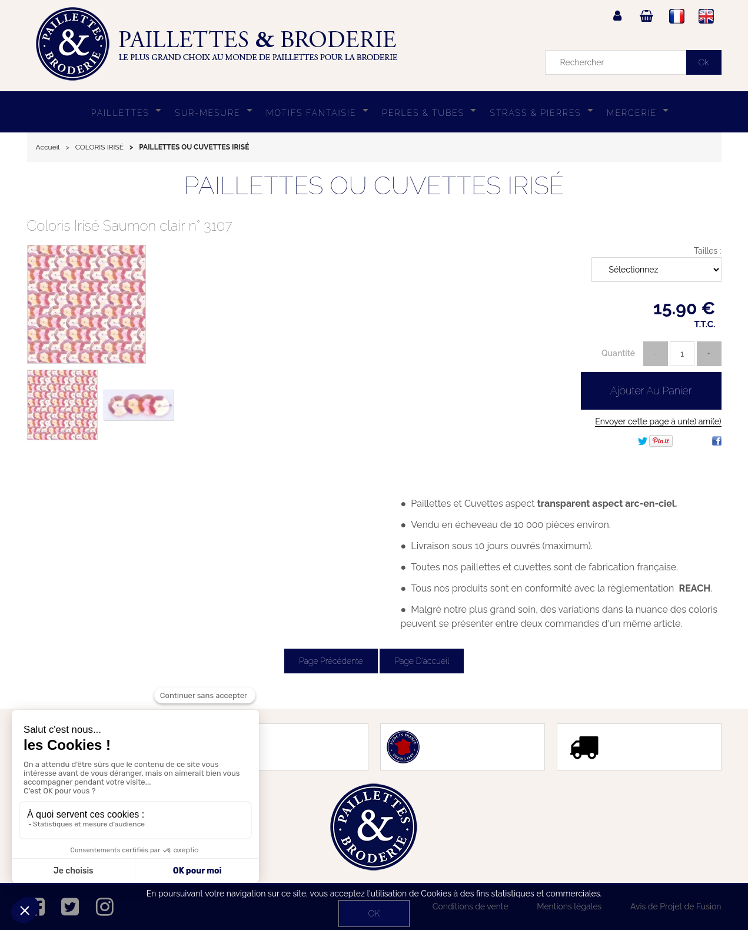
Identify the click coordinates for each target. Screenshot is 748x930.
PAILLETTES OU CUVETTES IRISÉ (374, 185)
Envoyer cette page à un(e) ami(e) (658, 421)
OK (374, 913)
